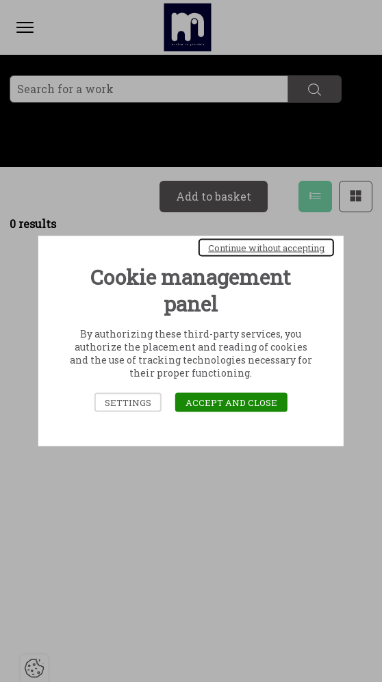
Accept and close (231, 402)
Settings (128, 402)
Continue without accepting (266, 248)
